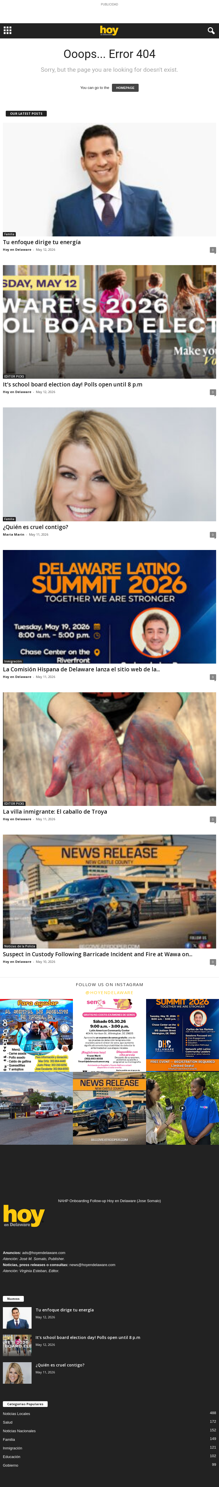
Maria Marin (13, 534)
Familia (9, 234)
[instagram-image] (36, 1035)
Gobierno (10, 1465)
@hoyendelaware (109, 992)
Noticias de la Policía (19, 946)
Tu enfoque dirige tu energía (42, 242)
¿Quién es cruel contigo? (35, 527)
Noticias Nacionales (19, 1431)
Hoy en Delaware (17, 249)
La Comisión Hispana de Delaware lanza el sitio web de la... (81, 669)
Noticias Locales (16, 1414)
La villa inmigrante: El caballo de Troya (55, 811)
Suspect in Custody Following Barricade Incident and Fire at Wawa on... (97, 954)
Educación (11, 1457)
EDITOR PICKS (14, 376)
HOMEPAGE (125, 88)
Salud (7, 1422)
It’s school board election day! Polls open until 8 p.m (72, 384)
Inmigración (13, 661)
